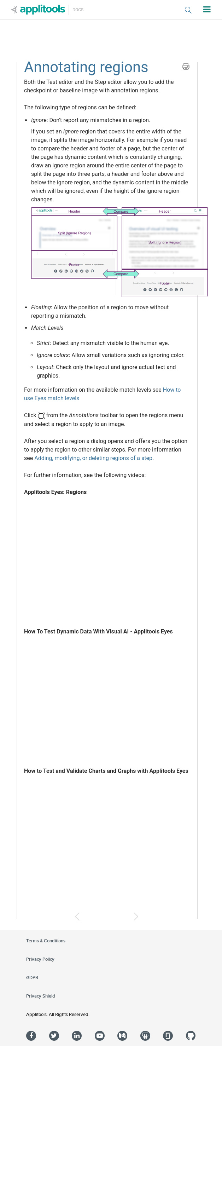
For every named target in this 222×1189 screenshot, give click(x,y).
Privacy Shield (40, 996)
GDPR (32, 978)
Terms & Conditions (45, 941)
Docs (77, 9)
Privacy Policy (40, 959)
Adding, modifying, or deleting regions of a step (93, 458)
